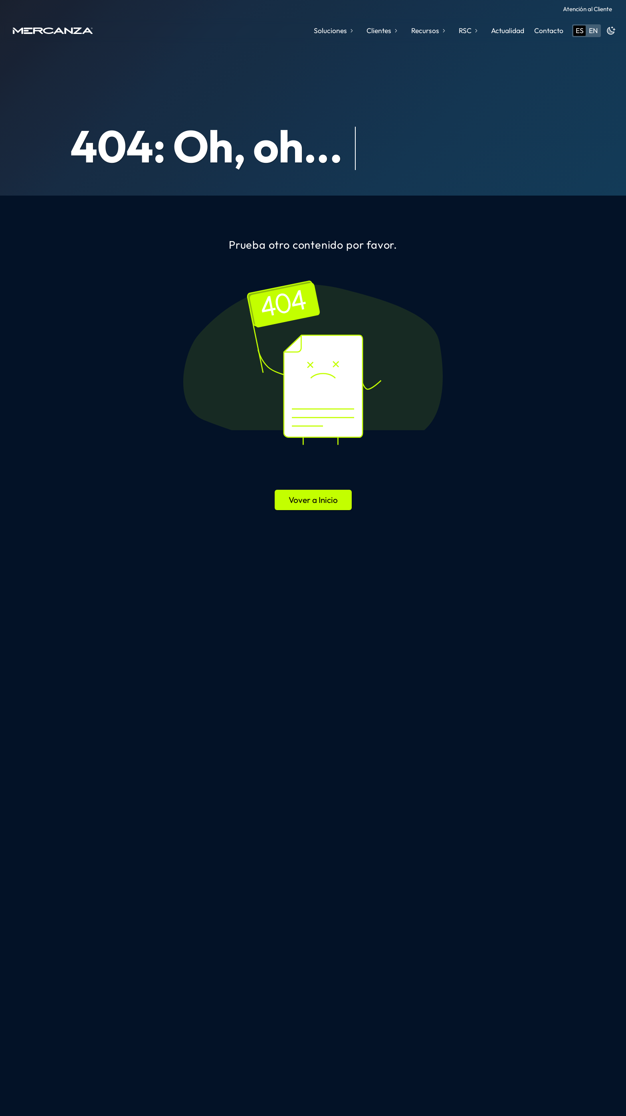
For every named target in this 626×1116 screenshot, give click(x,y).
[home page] (53, 30)
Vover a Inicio (313, 500)
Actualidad (507, 30)
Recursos (429, 30)
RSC (469, 30)
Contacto (548, 30)
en (593, 30)
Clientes (382, 30)
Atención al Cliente (587, 9)
